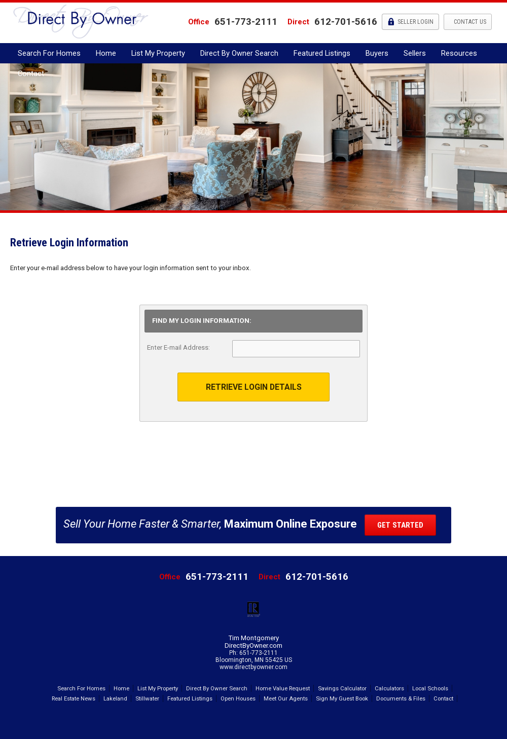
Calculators (389, 688)
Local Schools (430, 688)
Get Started (400, 525)
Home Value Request (283, 688)
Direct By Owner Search (239, 53)
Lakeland (115, 698)
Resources (459, 53)
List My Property (158, 53)
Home (106, 53)
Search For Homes (49, 53)
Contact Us (469, 21)
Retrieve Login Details (254, 387)
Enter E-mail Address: (178, 347)
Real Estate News (73, 698)
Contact (31, 73)
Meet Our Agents (286, 698)
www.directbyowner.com (253, 667)
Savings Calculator (342, 688)
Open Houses (238, 698)
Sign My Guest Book (342, 698)
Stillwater (147, 698)
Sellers (415, 53)
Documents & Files (400, 698)
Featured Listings (322, 53)
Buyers (377, 53)
